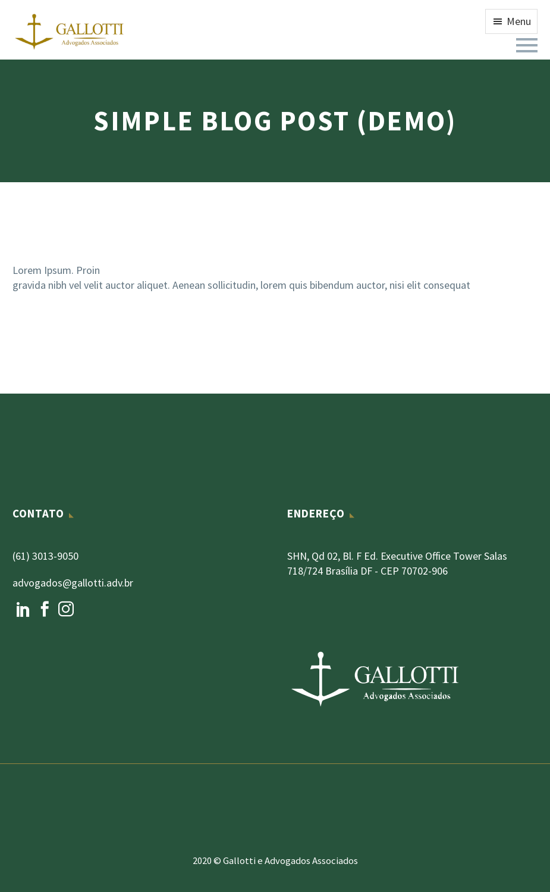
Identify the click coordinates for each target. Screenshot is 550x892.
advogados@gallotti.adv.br (72, 583)
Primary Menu (527, 45)
